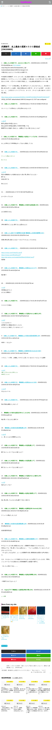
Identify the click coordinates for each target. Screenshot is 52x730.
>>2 (2, 287)
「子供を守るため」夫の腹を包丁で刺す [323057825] (5, 637)
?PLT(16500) (17, 65)
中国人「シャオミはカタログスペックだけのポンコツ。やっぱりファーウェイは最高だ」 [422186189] (41, 619)
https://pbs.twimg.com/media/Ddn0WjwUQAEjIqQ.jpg (17, 257)
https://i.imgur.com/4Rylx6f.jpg (10, 255)
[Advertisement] (26, 25)
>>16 (2, 434)
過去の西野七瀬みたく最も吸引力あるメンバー (5, 617)
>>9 (2, 320)
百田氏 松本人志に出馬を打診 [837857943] (23, 617)
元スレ (47, 58)
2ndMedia (26, 2)
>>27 (2, 172)
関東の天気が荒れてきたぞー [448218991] (32, 617)
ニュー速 (5, 645)
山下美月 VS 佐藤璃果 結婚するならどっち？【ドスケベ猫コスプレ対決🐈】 (14, 618)
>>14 (2, 389)
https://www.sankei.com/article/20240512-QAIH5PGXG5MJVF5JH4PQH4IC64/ (24, 97)
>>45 (2, 121)
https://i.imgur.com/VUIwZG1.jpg (10, 252)
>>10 (2, 370)
